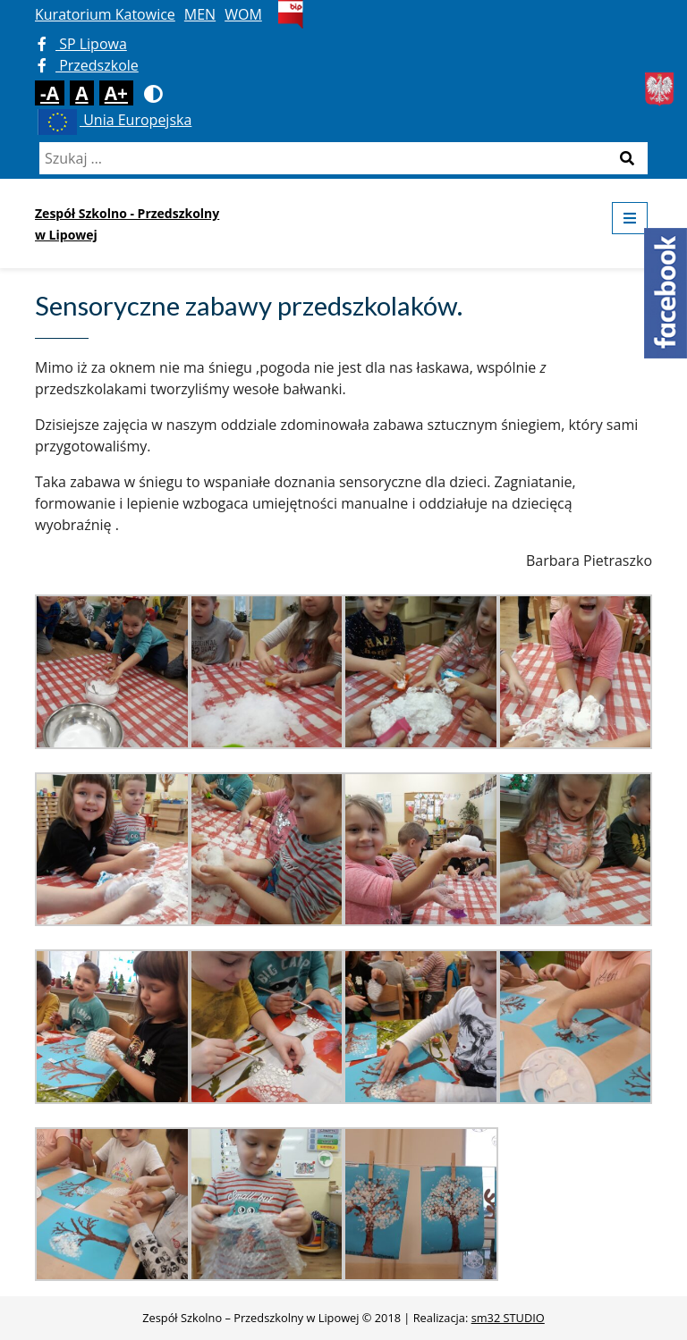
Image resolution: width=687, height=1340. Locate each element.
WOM (243, 14)
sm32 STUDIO (508, 1318)
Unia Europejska (113, 120)
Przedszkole (88, 65)
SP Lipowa (82, 44)
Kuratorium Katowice (105, 14)
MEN (200, 14)
